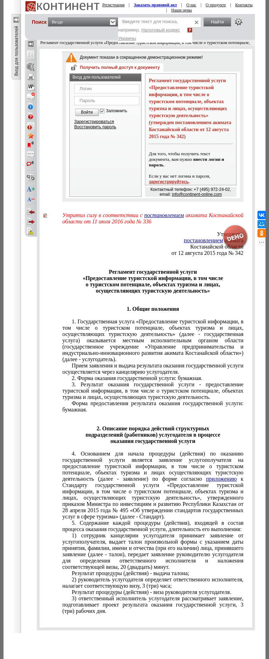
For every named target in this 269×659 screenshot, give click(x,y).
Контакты (244, 4)
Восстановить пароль (95, 126)
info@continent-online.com (197, 194)
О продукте (216, 4)
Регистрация (113, 4)
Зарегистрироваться (94, 121)
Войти (87, 112)
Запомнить (116, 111)
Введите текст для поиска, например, (149, 30)
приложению (221, 479)
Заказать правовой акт (155, 4)
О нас (191, 4)
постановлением (164, 215)
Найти (217, 21)
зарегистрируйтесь (169, 181)
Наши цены (181, 10)
